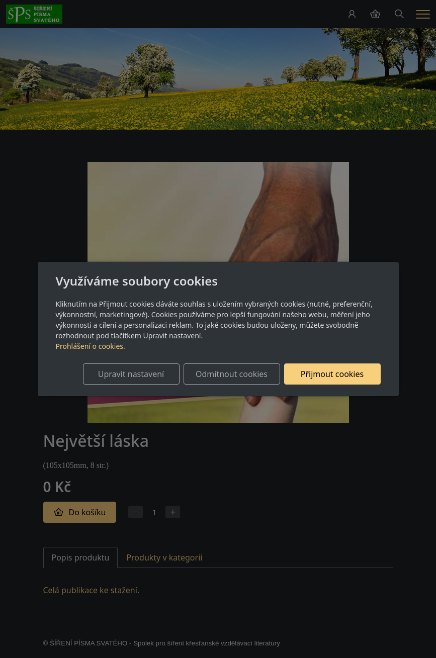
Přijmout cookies (332, 374)
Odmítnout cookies (232, 374)
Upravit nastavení (131, 374)
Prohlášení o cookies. (90, 346)
